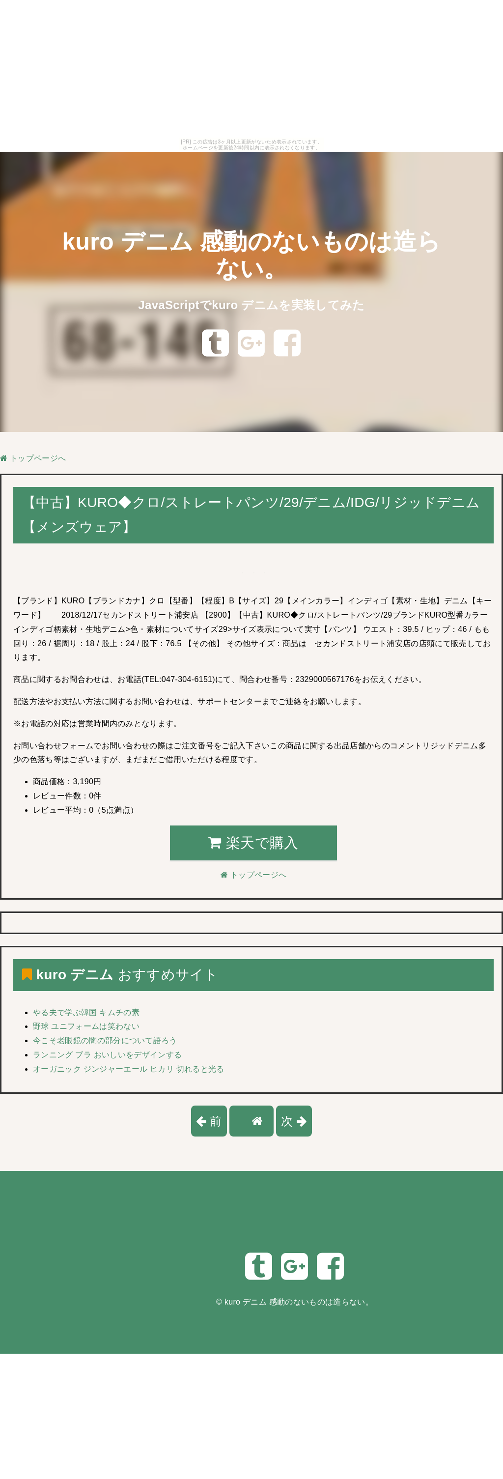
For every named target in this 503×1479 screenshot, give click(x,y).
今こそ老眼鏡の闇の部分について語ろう (105, 1040)
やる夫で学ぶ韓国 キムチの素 (86, 1012)
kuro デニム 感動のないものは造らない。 (298, 1302)
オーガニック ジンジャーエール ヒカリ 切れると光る (128, 1069)
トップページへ (33, 458)
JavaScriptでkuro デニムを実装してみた (251, 305)
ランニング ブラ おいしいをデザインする (107, 1055)
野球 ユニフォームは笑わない (86, 1026)
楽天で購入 (253, 843)
